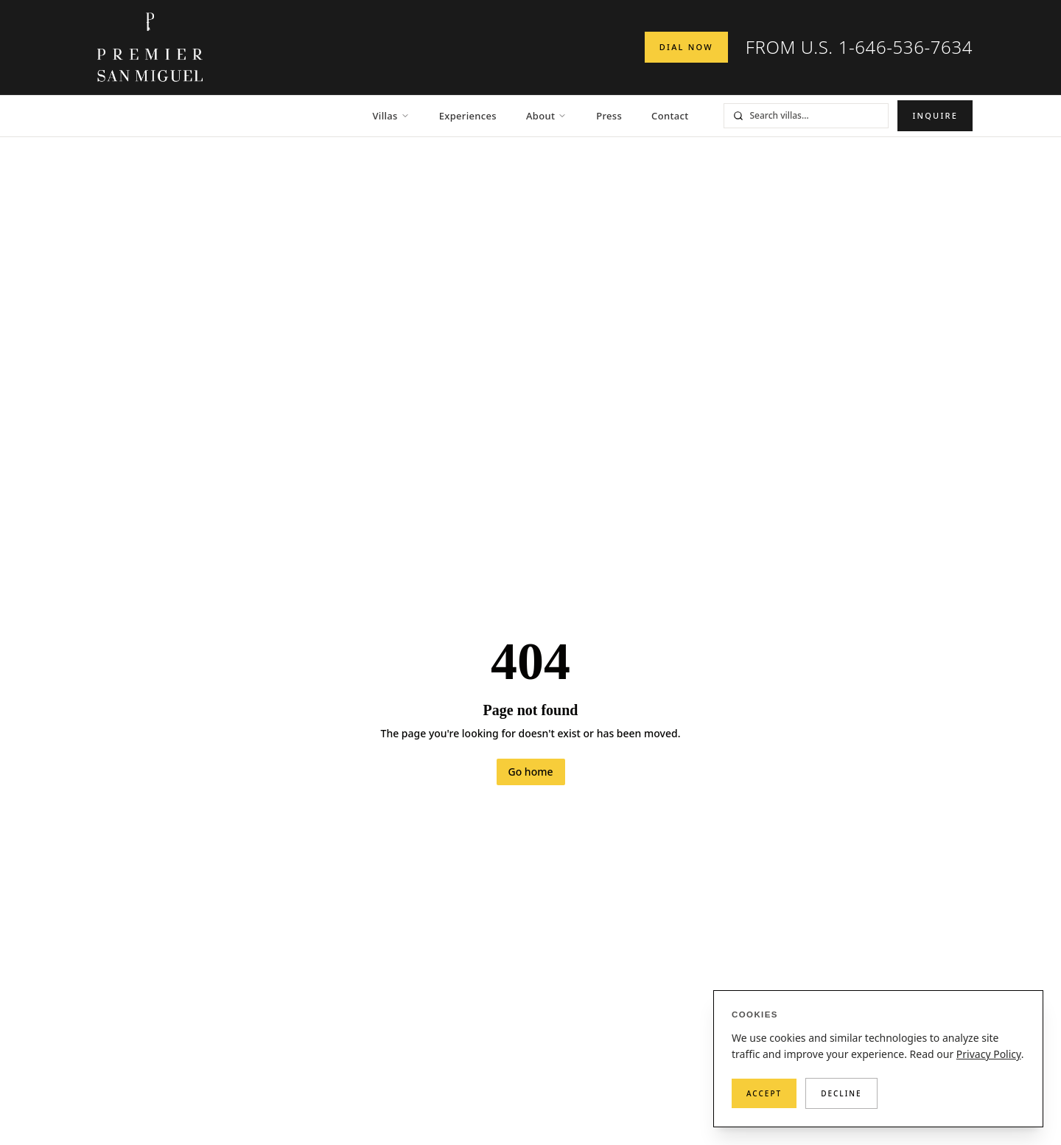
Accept (764, 1093)
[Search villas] (815, 116)
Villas (391, 115)
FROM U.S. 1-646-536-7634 (859, 47)
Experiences (468, 115)
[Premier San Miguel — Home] (149, 47)
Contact (669, 115)
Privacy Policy (988, 1054)
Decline (841, 1093)
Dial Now (686, 46)
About (546, 115)
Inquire (935, 115)
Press (609, 115)
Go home (530, 772)
